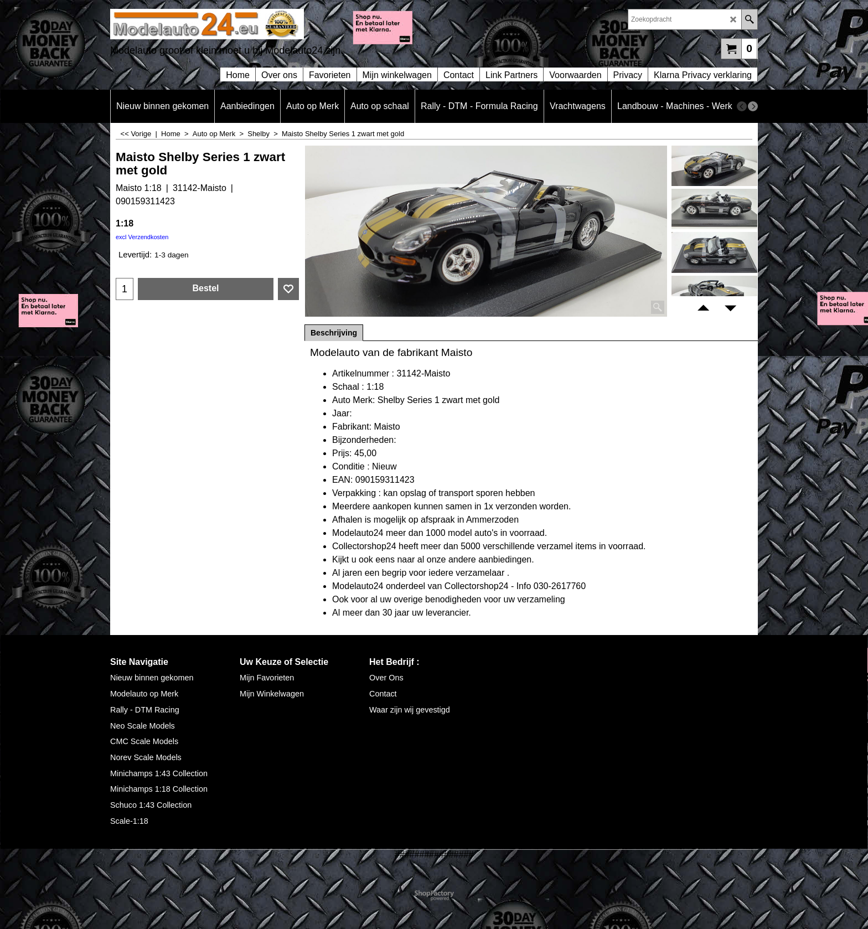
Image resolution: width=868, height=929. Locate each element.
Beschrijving (334, 332)
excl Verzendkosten (142, 237)
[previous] (742, 106)
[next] (753, 106)
